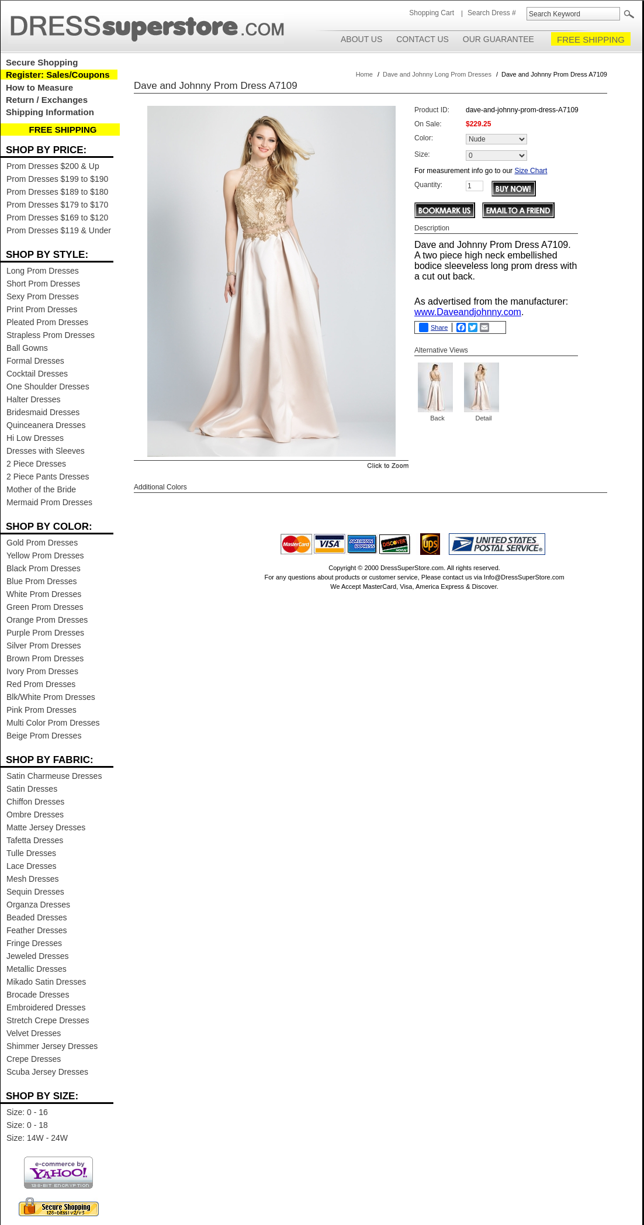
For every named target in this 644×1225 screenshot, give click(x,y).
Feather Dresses (36, 930)
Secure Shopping (42, 62)
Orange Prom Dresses (47, 619)
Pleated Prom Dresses (47, 322)
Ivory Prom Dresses (42, 671)
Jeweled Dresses (37, 956)
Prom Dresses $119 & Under (58, 230)
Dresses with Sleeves (45, 451)
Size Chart (530, 171)
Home (364, 74)
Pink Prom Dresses (41, 710)
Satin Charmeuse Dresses (54, 776)
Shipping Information (50, 112)
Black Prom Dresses (43, 568)
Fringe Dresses (34, 943)
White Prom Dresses (43, 594)
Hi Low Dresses (35, 438)
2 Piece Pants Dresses (47, 476)
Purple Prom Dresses (45, 632)
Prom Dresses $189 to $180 (57, 191)
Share (433, 327)
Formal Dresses (35, 360)
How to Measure (39, 87)
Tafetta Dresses (34, 840)
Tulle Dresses (31, 853)
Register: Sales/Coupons (58, 75)
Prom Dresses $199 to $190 (57, 179)
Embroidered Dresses (45, 1007)
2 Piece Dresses (36, 463)
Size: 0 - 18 (27, 1125)
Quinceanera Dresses (45, 425)
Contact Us (422, 39)
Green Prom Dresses (44, 607)
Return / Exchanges (47, 100)
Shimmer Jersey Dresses (52, 1046)
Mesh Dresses (32, 879)
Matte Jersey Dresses (45, 827)
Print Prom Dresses (41, 309)
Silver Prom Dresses (43, 645)
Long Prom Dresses (42, 270)
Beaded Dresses (36, 917)
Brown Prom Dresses (45, 658)
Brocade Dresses (37, 994)
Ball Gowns (27, 348)
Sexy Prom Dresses (42, 296)
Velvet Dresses (33, 1033)
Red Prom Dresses (40, 684)
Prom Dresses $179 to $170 (57, 204)
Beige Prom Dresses (43, 735)
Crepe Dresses (33, 1059)
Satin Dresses (31, 788)
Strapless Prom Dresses (50, 335)
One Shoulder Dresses (47, 386)
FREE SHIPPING (591, 39)
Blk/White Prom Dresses (50, 697)
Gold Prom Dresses (42, 542)
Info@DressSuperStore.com (524, 577)
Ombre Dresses (35, 814)
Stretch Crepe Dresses (47, 1020)
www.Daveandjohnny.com (467, 312)
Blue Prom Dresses (41, 581)
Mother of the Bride (41, 489)
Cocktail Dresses (37, 373)
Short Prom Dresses (43, 283)
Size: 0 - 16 (27, 1112)
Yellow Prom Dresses (45, 555)
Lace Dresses (31, 866)
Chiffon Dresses (35, 801)
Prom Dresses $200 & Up (52, 166)
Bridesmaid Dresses (42, 412)
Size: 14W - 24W (37, 1138)
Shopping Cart (431, 13)
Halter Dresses (33, 399)
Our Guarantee (498, 39)
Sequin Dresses (35, 891)
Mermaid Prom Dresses (49, 502)
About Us (361, 39)
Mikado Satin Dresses (46, 981)
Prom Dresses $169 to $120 (57, 217)
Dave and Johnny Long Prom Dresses (437, 74)
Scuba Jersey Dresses (47, 1071)
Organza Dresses (38, 904)
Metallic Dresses (36, 969)
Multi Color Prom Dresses (52, 722)
